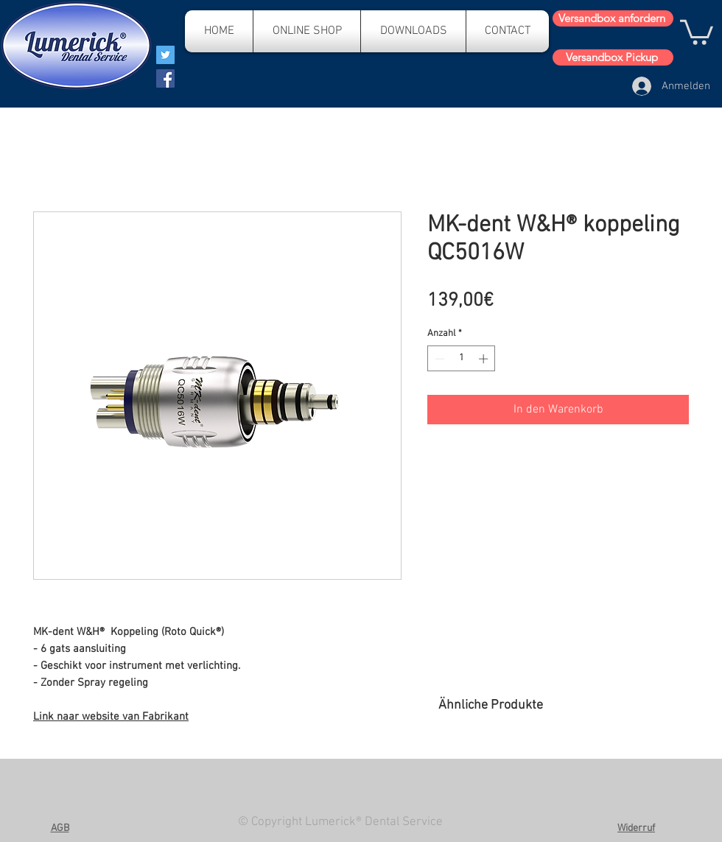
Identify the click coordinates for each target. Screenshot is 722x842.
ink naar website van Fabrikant (114, 716)
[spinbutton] (461, 358)
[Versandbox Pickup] (613, 57)
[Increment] (485, 358)
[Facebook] (165, 78)
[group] (563, 769)
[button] (696, 31)
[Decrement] (438, 358)
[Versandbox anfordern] (613, 18)
